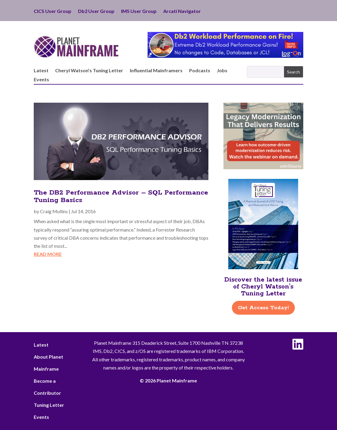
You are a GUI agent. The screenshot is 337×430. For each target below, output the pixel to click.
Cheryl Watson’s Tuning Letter (89, 70)
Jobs (222, 70)
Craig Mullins (54, 211)
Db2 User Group (96, 11)
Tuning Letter (49, 405)
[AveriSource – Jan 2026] (263, 167)
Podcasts (199, 70)
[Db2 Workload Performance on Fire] (225, 56)
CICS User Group (52, 11)
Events (41, 79)
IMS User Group (139, 11)
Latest (41, 70)
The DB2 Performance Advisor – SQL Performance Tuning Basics (121, 196)
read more (48, 254)
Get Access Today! (263, 307)
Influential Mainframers (156, 70)
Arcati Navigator (182, 11)
